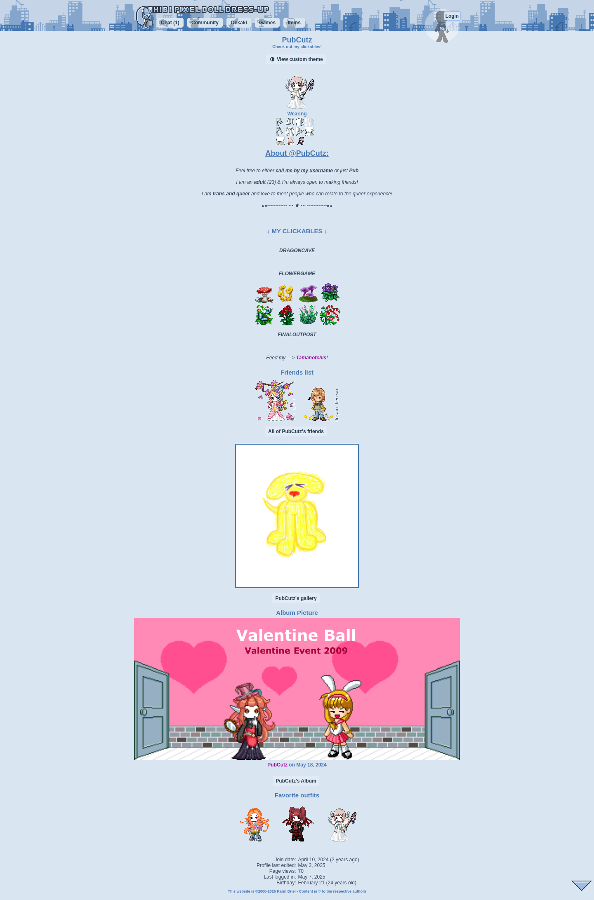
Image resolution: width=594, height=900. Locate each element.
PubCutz (277, 765)
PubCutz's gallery (295, 598)
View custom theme (296, 59)
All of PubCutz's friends (296, 431)
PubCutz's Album (296, 781)
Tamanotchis (311, 358)
